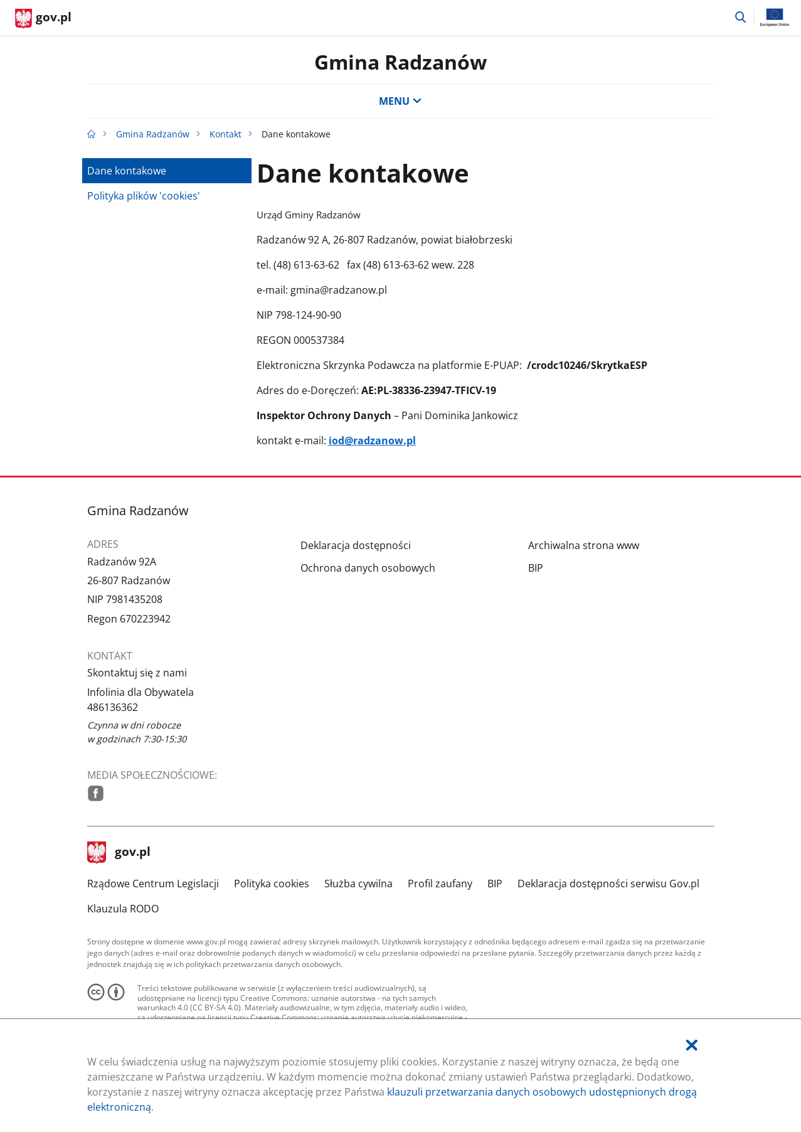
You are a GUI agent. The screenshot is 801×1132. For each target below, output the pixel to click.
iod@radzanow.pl (372, 440)
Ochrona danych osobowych (367, 568)
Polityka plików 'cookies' (143, 196)
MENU (400, 101)
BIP (535, 568)
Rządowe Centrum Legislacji (153, 883)
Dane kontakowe (126, 171)
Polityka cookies (271, 883)
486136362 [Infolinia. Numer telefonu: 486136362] (112, 707)
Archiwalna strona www (583, 545)
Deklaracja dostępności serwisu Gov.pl (608, 883)
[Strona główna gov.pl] (43, 19)
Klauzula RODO (123, 909)
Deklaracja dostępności (355, 545)
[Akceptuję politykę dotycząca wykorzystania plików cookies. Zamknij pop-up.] (692, 1045)
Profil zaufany (440, 883)
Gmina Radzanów (400, 61)
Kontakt (225, 134)
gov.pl (119, 852)
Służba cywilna (358, 883)
